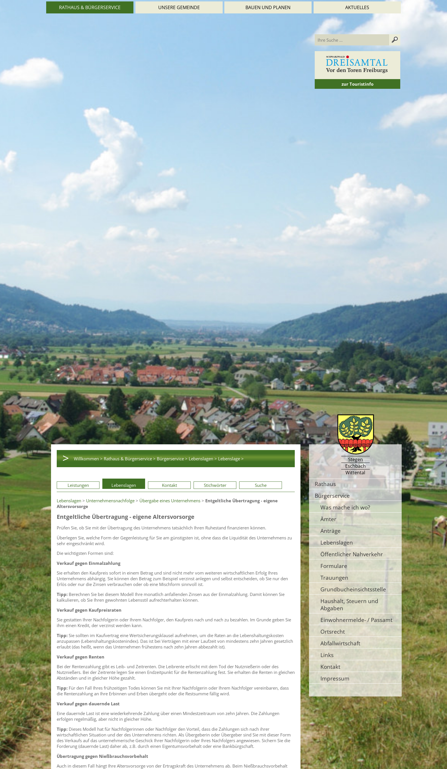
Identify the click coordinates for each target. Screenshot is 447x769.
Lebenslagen (123, 485)
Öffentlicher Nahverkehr (351, 554)
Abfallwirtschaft (340, 643)
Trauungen (334, 577)
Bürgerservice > (172, 458)
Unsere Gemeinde (179, 7)
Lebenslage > (231, 458)
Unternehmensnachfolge (110, 500)
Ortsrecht (332, 631)
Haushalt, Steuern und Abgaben (349, 604)
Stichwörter (215, 485)
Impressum (335, 678)
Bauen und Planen (267, 7)
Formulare (333, 565)
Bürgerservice (332, 495)
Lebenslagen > (203, 458)
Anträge (330, 530)
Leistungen (78, 485)
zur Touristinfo (357, 84)
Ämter (328, 519)
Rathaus (325, 483)
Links (327, 654)
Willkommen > (88, 458)
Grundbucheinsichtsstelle (353, 589)
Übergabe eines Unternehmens (169, 500)
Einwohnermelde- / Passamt (356, 619)
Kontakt (169, 485)
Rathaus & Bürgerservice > (130, 458)
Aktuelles (357, 7)
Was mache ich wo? (345, 507)
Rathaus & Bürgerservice (90, 7)
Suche (261, 485)
